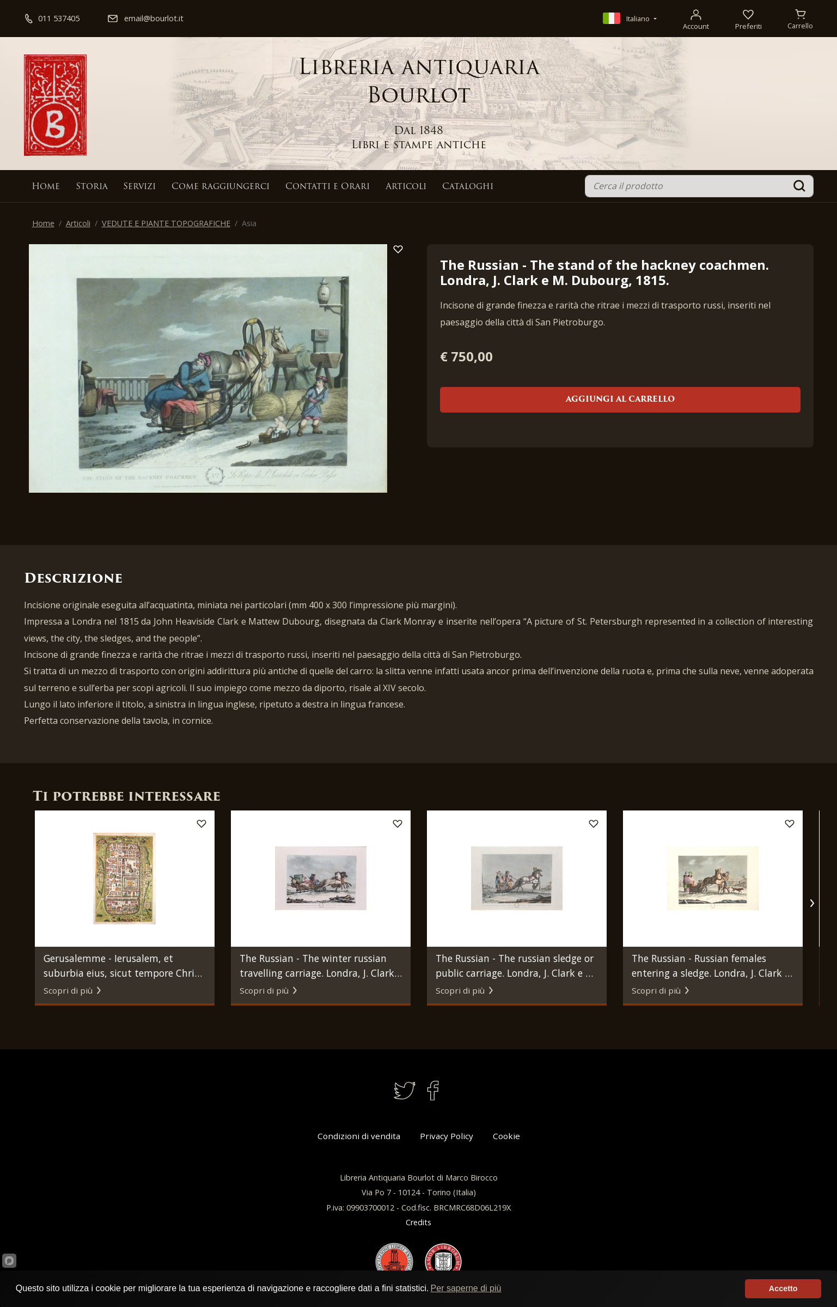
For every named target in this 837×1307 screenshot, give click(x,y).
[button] (812, 903)
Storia (92, 187)
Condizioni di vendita (358, 1135)
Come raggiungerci (221, 187)
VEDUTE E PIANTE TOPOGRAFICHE (166, 223)
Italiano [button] (627, 18)
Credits (418, 1222)
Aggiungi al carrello (620, 400)
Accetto (783, 1288)
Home (46, 187)
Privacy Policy (446, 1135)
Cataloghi (467, 187)
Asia (249, 223)
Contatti (327, 187)
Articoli (406, 187)
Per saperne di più (466, 1288)
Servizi (139, 187)
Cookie (506, 1135)
